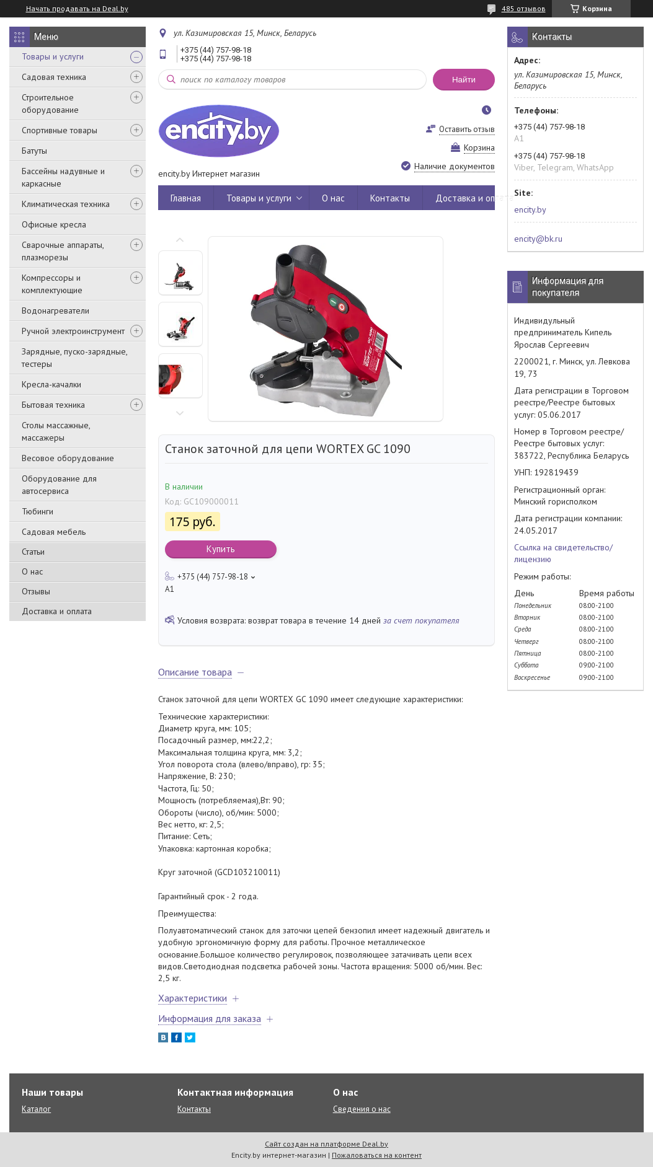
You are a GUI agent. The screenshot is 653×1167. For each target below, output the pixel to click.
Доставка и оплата (57, 611)
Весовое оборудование (68, 458)
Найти (464, 79)
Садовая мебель (54, 531)
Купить (221, 549)
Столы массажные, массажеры (56, 431)
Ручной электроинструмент (73, 331)
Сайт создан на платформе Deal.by (326, 1143)
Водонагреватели (55, 310)
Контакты (390, 198)
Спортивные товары (59, 130)
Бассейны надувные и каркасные (63, 177)
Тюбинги (37, 511)
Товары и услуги (53, 56)
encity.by (530, 209)
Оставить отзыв (467, 129)
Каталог (36, 1109)
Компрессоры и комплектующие (52, 284)
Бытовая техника (53, 404)
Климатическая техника (66, 203)
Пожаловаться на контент (377, 1155)
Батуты (34, 150)
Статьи (33, 551)
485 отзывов (524, 8)
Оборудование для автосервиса (59, 484)
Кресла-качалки (51, 384)
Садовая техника (54, 76)
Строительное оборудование (50, 103)
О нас (32, 571)
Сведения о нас (362, 1109)
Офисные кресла (54, 224)
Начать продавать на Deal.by (77, 8)
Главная (186, 198)
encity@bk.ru (538, 238)
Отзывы (36, 591)
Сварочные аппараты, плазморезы (63, 251)
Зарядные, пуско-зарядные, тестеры (74, 357)
